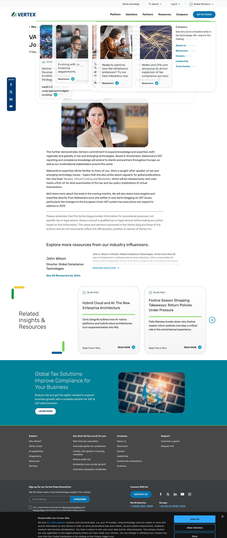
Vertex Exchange (130, 4)
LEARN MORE (45, 411)
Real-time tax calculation (85, 441)
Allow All (194, 495)
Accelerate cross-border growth (89, 464)
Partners (148, 14)
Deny (194, 512)
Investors (122, 466)
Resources (164, 14)
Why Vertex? (35, 441)
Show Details (152, 532)
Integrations (35, 456)
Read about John (106, 267)
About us (121, 441)
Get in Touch (204, 14)
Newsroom (122, 446)
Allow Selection (195, 504)
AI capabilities (36, 451)
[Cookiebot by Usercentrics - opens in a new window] (18, 532)
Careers (121, 451)
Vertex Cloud (35, 446)
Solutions (131, 14)
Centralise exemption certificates (89, 469)
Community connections (129, 461)
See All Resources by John (63, 275)
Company (182, 14)
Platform (115, 14)
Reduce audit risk (82, 459)
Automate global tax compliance (89, 446)
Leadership (122, 456)
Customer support (170, 441)
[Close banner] (222, 493)
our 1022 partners (56, 499)
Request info (167, 446)
